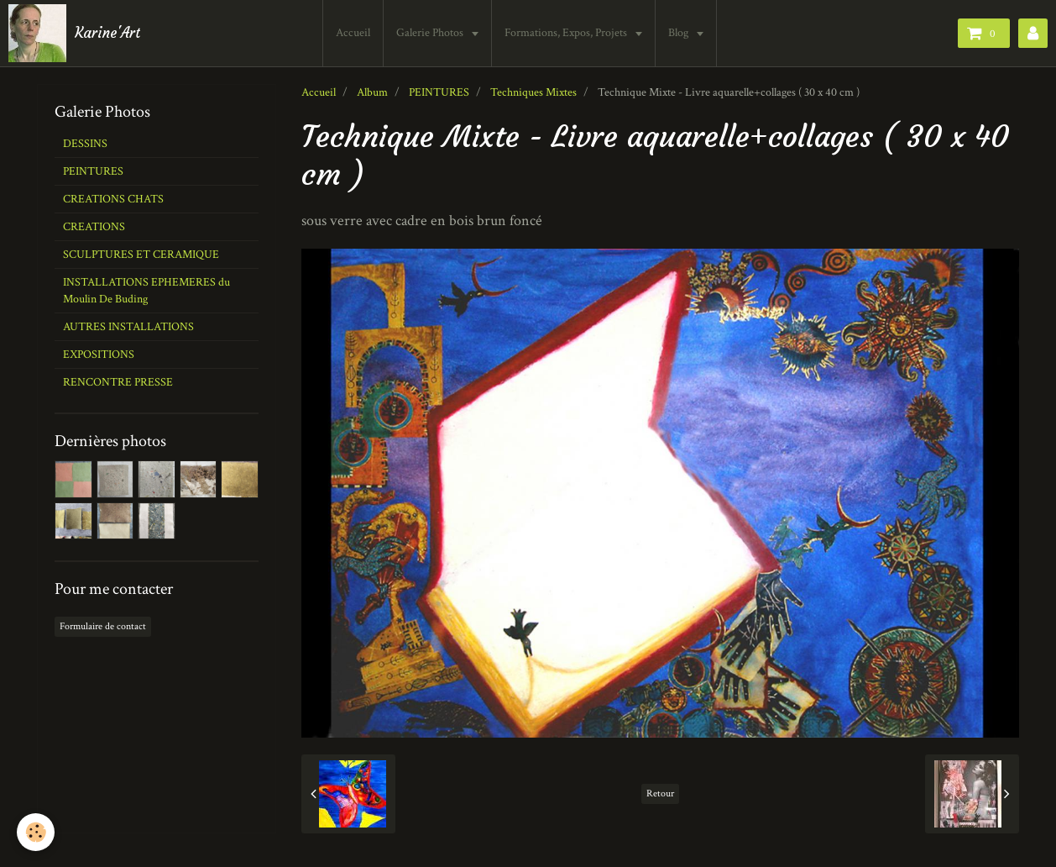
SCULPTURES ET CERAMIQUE (141, 254)
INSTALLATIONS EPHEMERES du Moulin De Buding (146, 291)
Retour (660, 793)
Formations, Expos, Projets (567, 32)
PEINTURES (439, 92)
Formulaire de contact (103, 626)
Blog (679, 32)
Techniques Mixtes (533, 92)
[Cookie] (36, 832)
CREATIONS (94, 226)
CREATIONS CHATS (113, 199)
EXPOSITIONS (98, 354)
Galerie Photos (431, 32)
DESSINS (85, 143)
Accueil (353, 32)
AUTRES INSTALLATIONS (128, 326)
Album (372, 92)
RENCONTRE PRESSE (118, 382)
